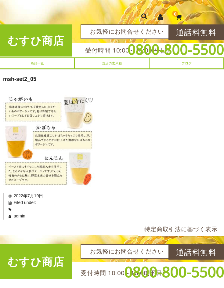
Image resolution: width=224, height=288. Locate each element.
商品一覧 (37, 63)
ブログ (187, 63)
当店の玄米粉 (112, 63)
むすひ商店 (36, 40)
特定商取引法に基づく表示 (181, 229)
